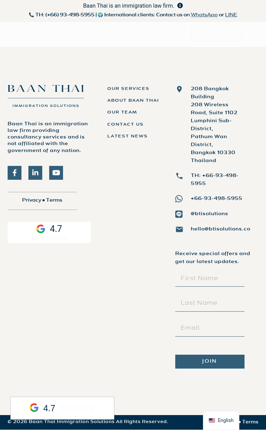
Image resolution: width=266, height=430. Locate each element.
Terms (54, 200)
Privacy (31, 200)
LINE (231, 15)
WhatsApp (204, 15)
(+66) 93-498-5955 (70, 15)
